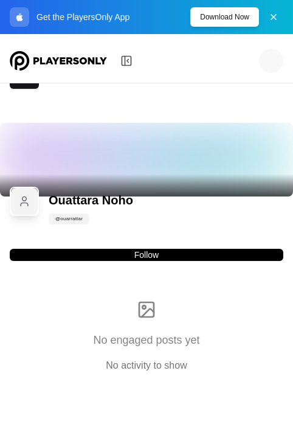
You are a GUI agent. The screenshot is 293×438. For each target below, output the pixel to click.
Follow (146, 255)
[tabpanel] (146, 329)
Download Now (224, 17)
